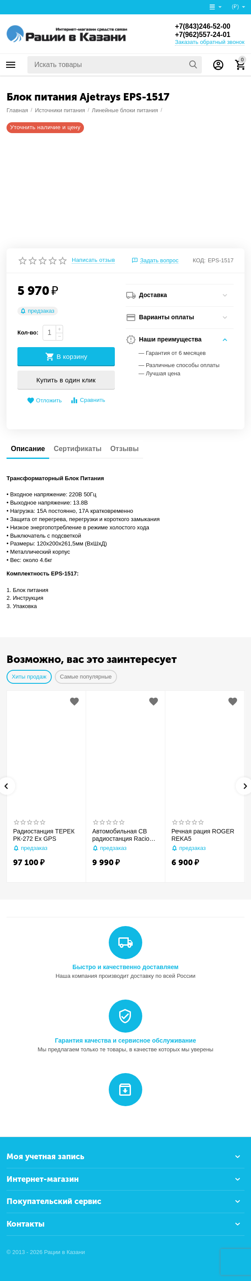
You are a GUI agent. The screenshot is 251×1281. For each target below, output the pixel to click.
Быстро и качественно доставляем (126, 966)
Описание (28, 448)
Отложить (44, 401)
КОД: (199, 260)
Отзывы (124, 448)
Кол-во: (27, 332)
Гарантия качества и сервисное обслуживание (125, 1040)
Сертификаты (77, 448)
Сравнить (87, 400)
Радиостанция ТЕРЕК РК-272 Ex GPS (43, 835)
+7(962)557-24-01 (203, 34)
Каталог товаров (11, 65)
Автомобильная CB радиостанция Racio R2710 (120, 835)
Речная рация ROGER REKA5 (202, 835)
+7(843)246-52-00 (203, 26)
